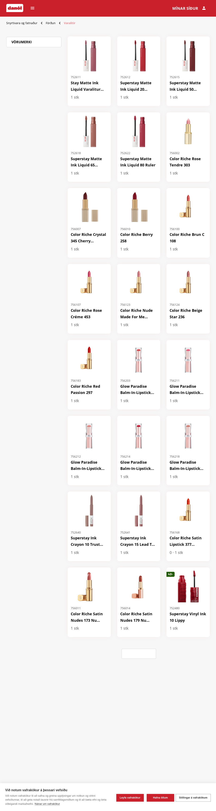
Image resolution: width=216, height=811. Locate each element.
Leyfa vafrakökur (128, 797)
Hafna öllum (159, 797)
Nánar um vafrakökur (47, 803)
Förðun (51, 23)
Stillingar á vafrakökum (193, 797)
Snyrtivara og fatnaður (21, 23)
